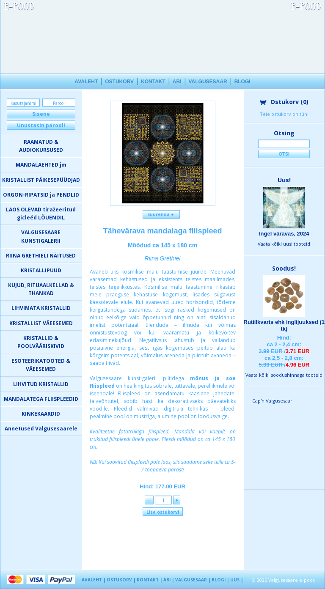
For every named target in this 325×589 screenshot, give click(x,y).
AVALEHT (86, 82)
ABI (177, 82)
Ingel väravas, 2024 (284, 233)
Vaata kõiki (284, 244)
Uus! (284, 180)
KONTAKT (153, 82)
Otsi (283, 153)
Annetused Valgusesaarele (41, 428)
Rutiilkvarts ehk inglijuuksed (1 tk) (284, 325)
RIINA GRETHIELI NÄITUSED (41, 255)
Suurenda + (161, 214)
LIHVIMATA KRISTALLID (41, 308)
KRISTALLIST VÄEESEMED (41, 323)
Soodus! (284, 268)
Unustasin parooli (41, 125)
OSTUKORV (119, 82)
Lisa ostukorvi (162, 512)
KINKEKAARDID (41, 413)
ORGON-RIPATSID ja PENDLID (41, 194)
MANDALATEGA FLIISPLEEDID (41, 399)
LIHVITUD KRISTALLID (41, 384)
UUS (235, 580)
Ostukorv (284, 102)
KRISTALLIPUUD (41, 270)
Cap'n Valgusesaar (272, 400)
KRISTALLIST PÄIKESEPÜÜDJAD (41, 180)
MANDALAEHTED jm (41, 164)
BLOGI (242, 82)
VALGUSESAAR (208, 82)
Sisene (41, 114)
